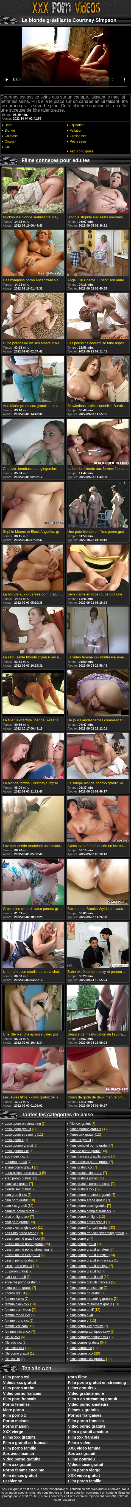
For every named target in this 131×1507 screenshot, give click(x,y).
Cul (7, 147)
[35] (27, 1244)
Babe (8, 125)
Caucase (11, 136)
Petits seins (78, 141)
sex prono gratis (81, 151)
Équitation (77, 125)
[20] (20, 1200)
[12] (21, 1129)
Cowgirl (10, 141)
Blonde (10, 130)
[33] (88, 1129)
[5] (25, 1173)
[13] (21, 1178)
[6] (24, 1238)
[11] (24, 1134)
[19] (19, 1206)
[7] (25, 1124)
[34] (86, 1244)
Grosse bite (78, 136)
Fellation (76, 130)
